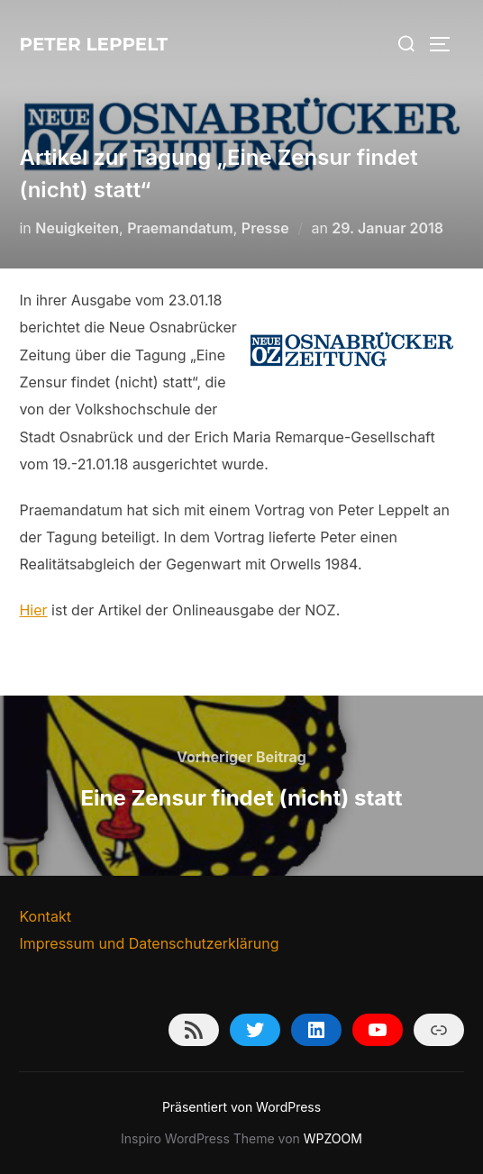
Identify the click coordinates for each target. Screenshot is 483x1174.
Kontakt (44, 916)
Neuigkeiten (77, 228)
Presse (265, 228)
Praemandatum (180, 228)
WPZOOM (333, 1138)
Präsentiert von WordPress (241, 1107)
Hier (33, 610)
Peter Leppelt (93, 44)
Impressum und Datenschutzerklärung (148, 943)
